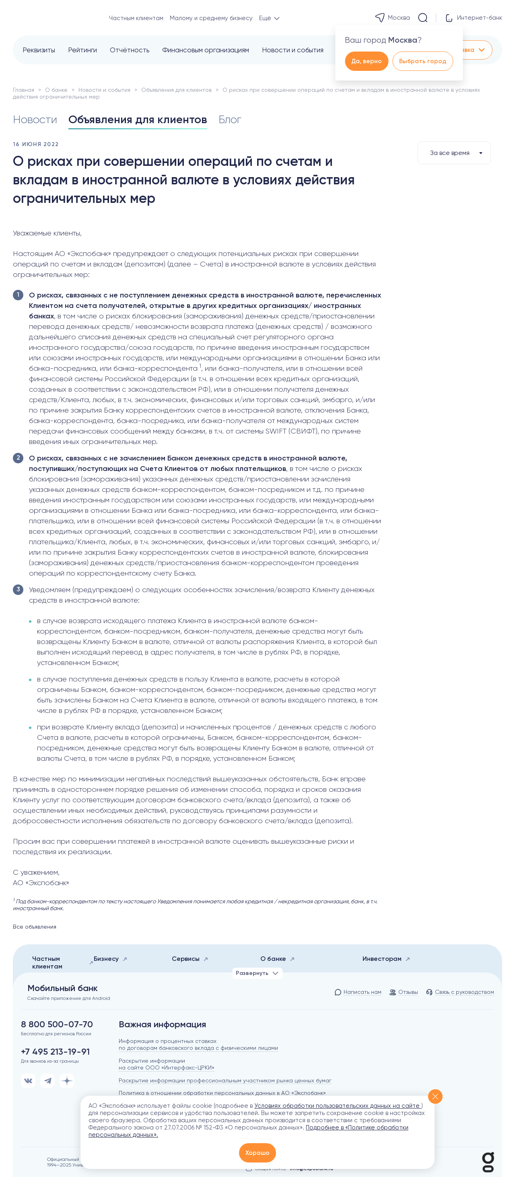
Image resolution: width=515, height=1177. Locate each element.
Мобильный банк (62, 988)
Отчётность (129, 50)
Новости (35, 119)
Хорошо (257, 1152)
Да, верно (366, 61)
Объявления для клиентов (176, 90)
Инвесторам (386, 958)
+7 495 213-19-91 (55, 1052)
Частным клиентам (136, 18)
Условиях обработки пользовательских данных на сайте (337, 1105)
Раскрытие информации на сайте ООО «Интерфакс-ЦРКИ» (166, 1064)
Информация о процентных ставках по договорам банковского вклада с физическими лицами (198, 1044)
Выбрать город (422, 61)
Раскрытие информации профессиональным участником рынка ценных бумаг (225, 1080)
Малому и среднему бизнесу (211, 18)
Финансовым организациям (205, 50)
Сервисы (190, 958)
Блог (229, 119)
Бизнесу (111, 958)
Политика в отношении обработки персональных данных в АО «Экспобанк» (222, 1093)
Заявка (469, 50)
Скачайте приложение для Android (68, 998)
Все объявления (34, 926)
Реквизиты (39, 50)
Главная (23, 90)
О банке (56, 90)
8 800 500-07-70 (57, 1024)
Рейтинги (82, 50)
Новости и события (292, 50)
